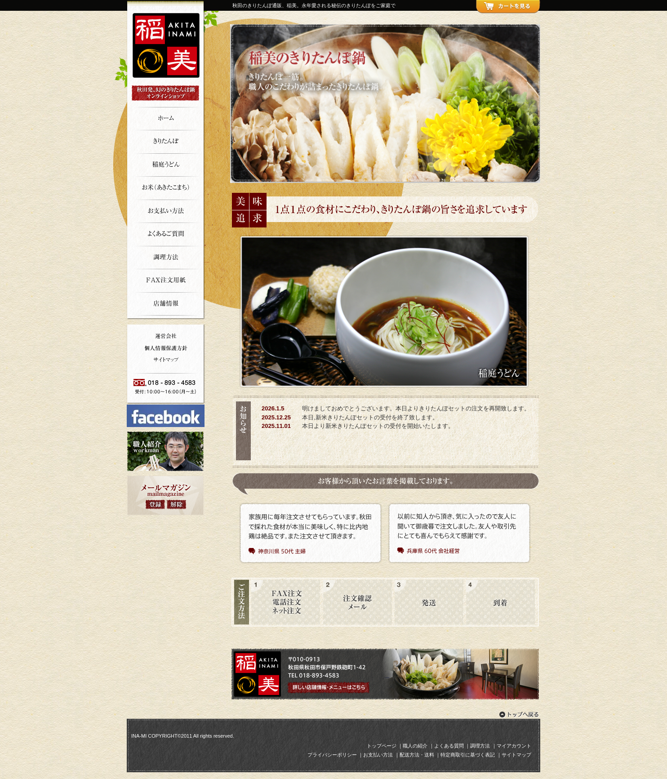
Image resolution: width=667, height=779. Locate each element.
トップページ (381, 745)
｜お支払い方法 (375, 754)
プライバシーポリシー (332, 754)
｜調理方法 (477, 745)
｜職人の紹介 (412, 745)
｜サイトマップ (514, 754)
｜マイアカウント (511, 745)
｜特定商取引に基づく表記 (465, 754)
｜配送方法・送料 (414, 754)
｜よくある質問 (446, 745)
